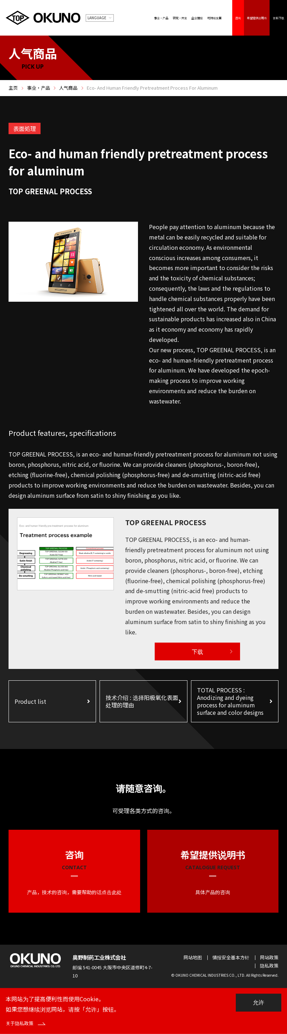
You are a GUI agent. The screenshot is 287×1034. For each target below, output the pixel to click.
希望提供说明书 (257, 18)
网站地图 (193, 957)
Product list (30, 701)
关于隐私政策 (26, 1023)
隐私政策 (269, 965)
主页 (13, 88)
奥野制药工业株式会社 (99, 957)
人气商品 (68, 88)
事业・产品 (161, 18)
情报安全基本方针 (230, 957)
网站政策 (269, 957)
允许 (258, 1002)
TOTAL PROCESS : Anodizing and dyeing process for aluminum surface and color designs (230, 701)
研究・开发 (180, 18)
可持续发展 (214, 18)
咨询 (238, 18)
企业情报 (197, 18)
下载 (197, 651)
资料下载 (278, 18)
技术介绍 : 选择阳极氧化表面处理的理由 (142, 701)
